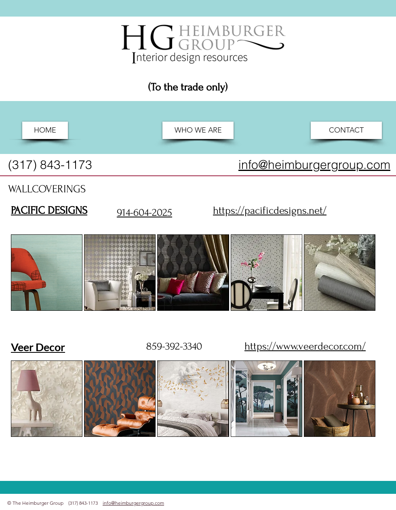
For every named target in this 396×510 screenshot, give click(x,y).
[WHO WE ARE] (198, 130)
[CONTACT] (346, 130)
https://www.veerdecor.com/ (305, 346)
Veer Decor (38, 347)
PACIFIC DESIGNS (49, 210)
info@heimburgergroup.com (133, 503)
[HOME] (45, 130)
